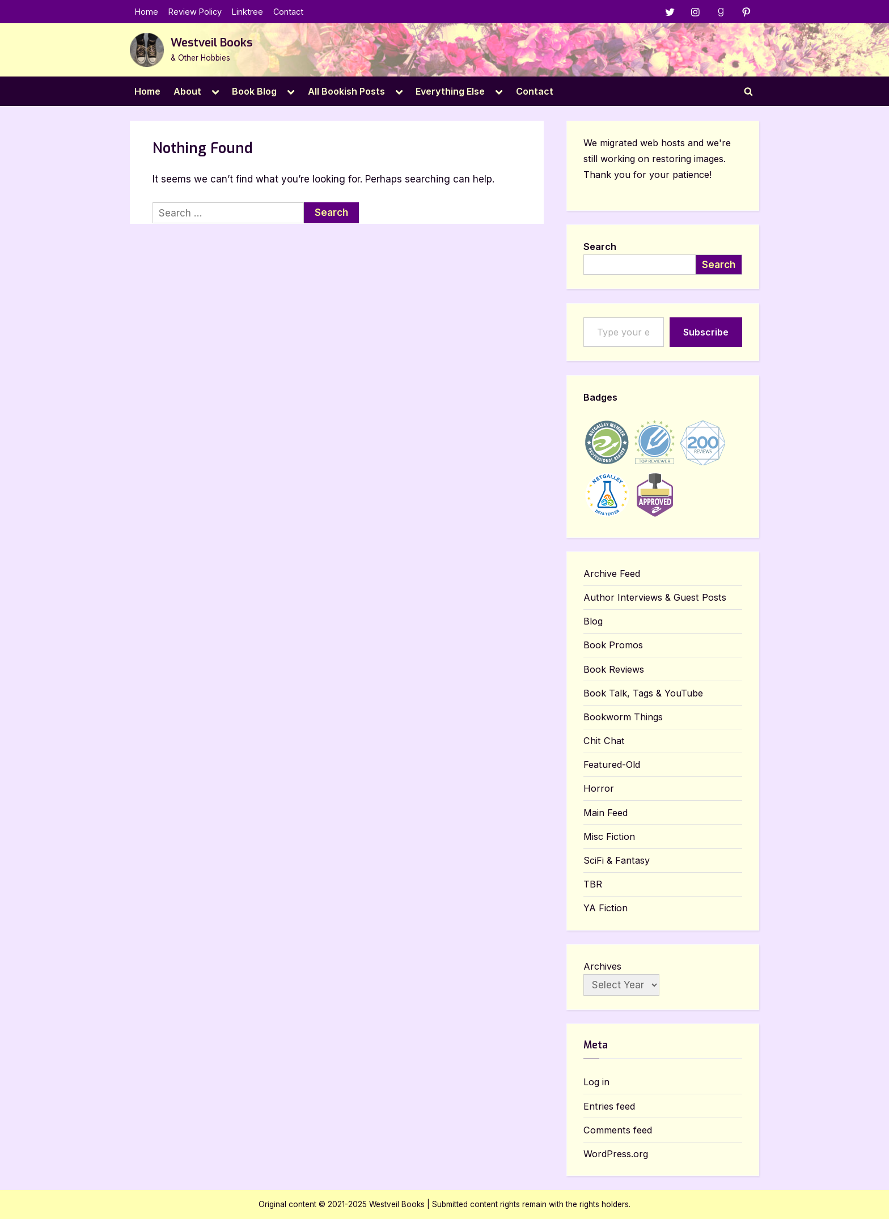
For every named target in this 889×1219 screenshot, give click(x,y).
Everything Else (450, 91)
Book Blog (254, 91)
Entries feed (609, 1106)
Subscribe (706, 332)
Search (599, 246)
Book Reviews (613, 669)
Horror (598, 789)
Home (146, 11)
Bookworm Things (623, 717)
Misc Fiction (609, 836)
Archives (602, 966)
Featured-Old (611, 765)
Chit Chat (604, 740)
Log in (596, 1082)
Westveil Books (211, 42)
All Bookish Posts (346, 91)
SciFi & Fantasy (616, 860)
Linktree (247, 11)
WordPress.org (615, 1153)
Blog (593, 621)
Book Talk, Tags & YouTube (643, 693)
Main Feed (605, 812)
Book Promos (613, 645)
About (187, 91)
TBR (592, 884)
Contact (288, 11)
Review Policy (195, 11)
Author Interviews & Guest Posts (654, 597)
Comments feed (617, 1130)
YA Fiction (605, 908)
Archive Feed (611, 573)
